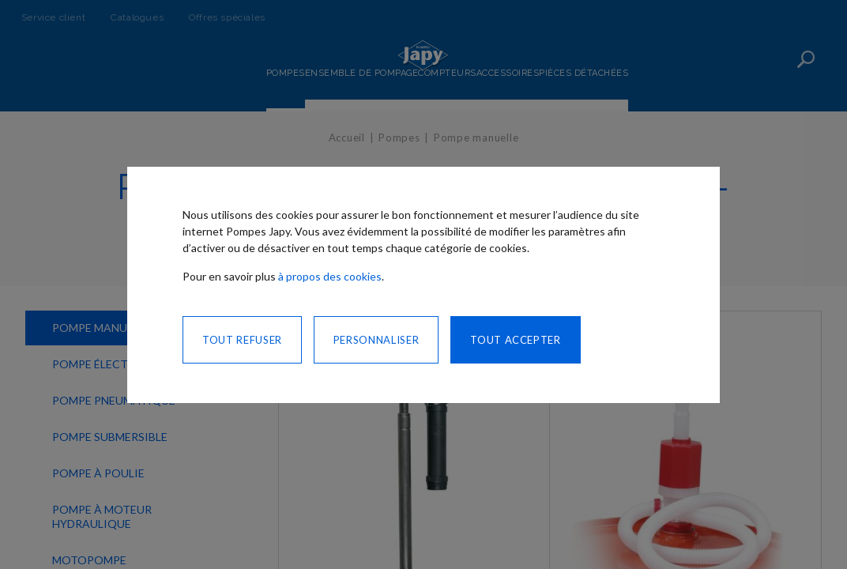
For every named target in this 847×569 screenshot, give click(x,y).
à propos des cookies (330, 276)
